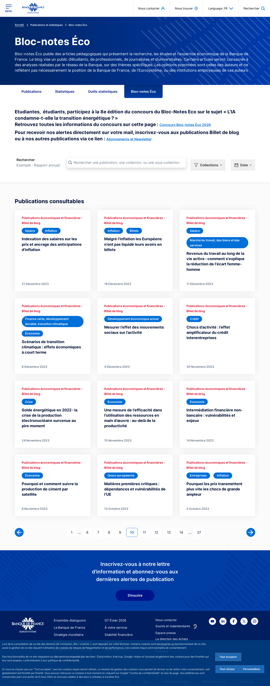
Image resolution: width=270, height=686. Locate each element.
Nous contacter (166, 616)
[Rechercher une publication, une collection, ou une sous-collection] (126, 162)
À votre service (115, 623)
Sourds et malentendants (172, 622)
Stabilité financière (117, 630)
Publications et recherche (71, 638)
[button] (208, 162)
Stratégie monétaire (67, 630)
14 (183, 527)
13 (170, 527)
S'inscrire (135, 591)
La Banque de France (68, 623)
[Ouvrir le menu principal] (8, 8)
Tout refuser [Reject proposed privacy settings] (227, 669)
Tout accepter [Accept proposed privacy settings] (228, 656)
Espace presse (165, 628)
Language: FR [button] (220, 8)
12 (158, 527)
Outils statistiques (102, 91)
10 (134, 527)
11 (146, 527)
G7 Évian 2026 (115, 616)
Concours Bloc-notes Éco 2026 (185, 125)
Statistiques (64, 91)
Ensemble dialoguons (68, 616)
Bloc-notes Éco (143, 91)
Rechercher (25, 160)
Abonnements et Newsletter (129, 139)
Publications (32, 91)
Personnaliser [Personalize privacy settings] (251, 669)
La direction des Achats (171, 634)
